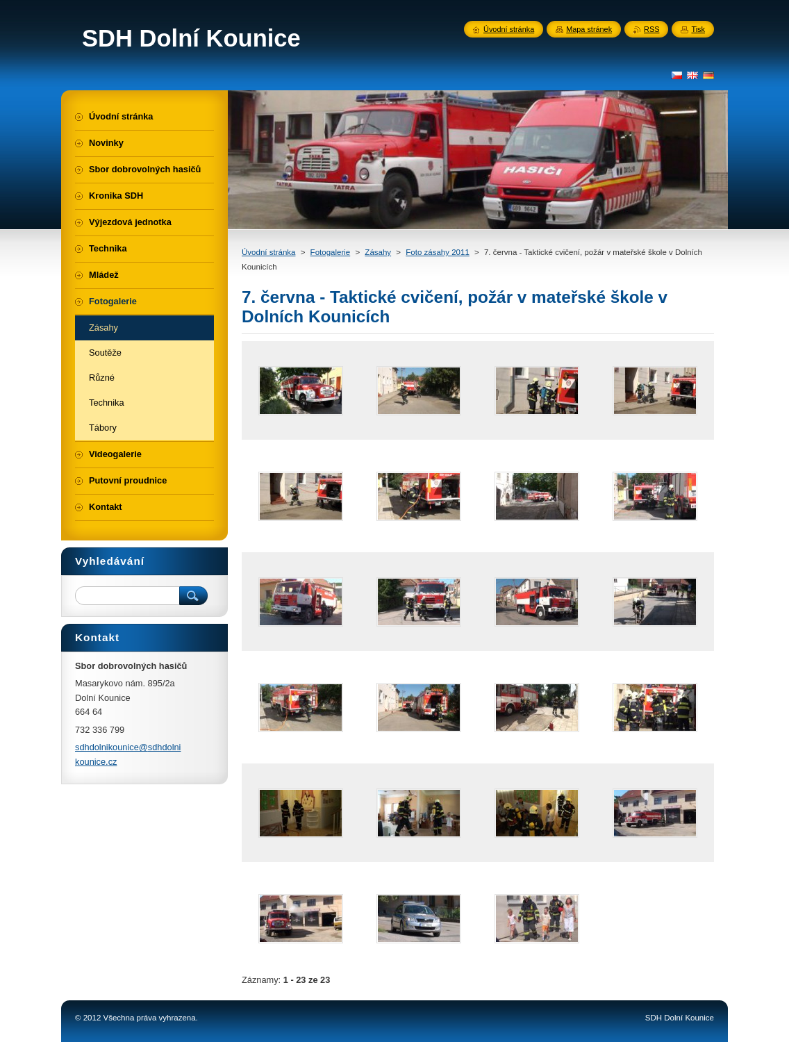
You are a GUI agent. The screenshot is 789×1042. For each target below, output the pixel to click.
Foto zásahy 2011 (438, 252)
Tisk (698, 29)
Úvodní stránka (268, 252)
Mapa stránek (589, 29)
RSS (651, 29)
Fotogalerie (330, 252)
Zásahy (378, 252)
